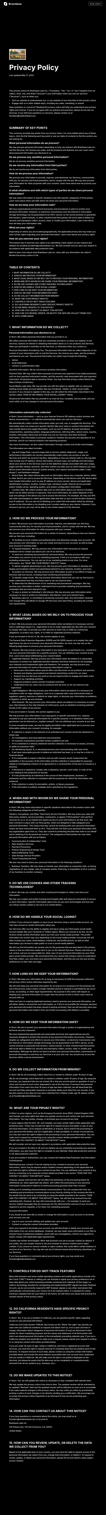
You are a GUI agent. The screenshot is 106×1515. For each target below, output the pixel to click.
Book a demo (95, 4)
